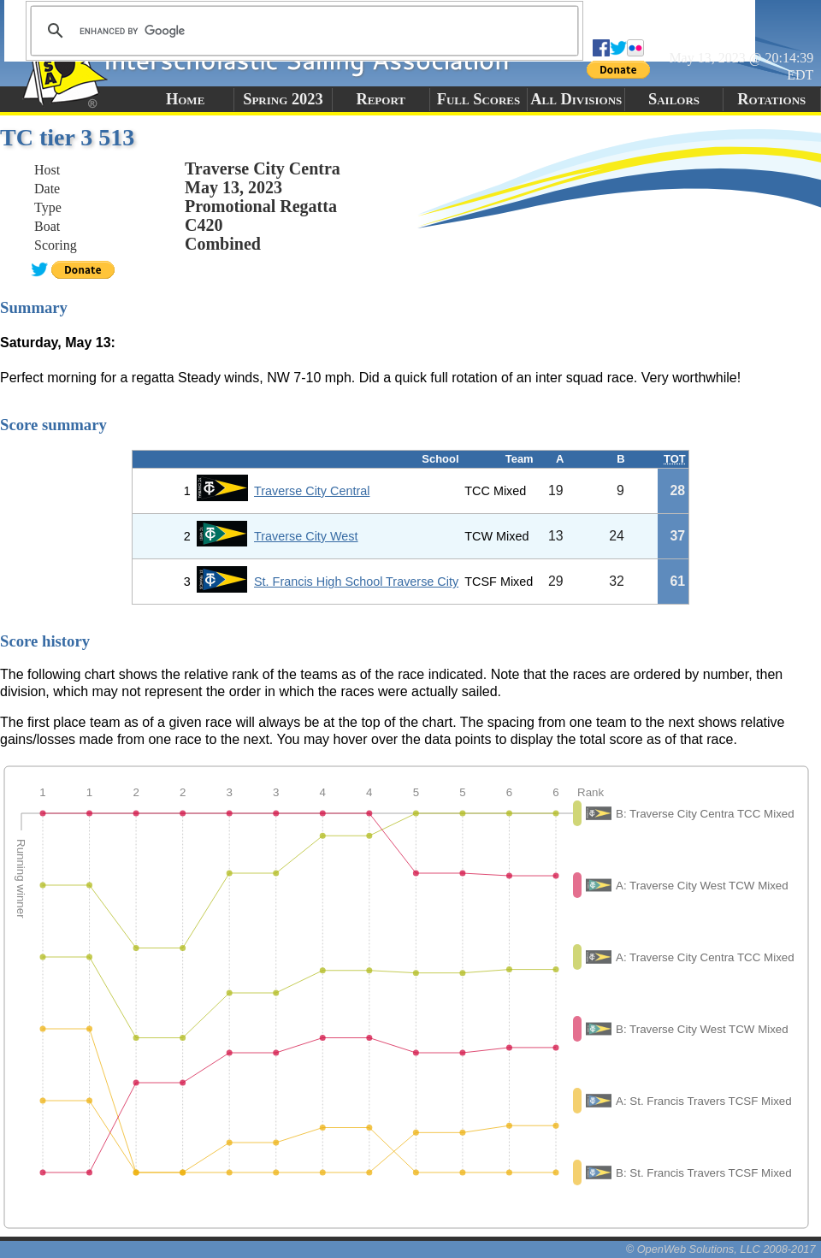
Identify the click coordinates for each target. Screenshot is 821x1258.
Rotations (771, 99)
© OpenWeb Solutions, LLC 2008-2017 (721, 1249)
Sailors (674, 99)
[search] (302, 31)
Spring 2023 (283, 99)
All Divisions (576, 99)
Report (380, 99)
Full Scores (479, 99)
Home (185, 99)
